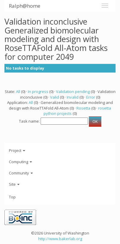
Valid (54, 97)
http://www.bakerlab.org (60, 238)
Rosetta (83, 108)
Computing (20, 161)
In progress (38, 91)
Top (12, 197)
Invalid (73, 97)
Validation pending (73, 91)
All (18, 91)
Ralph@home (24, 5)
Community (21, 173)
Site (14, 184)
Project (17, 150)
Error (90, 97)
